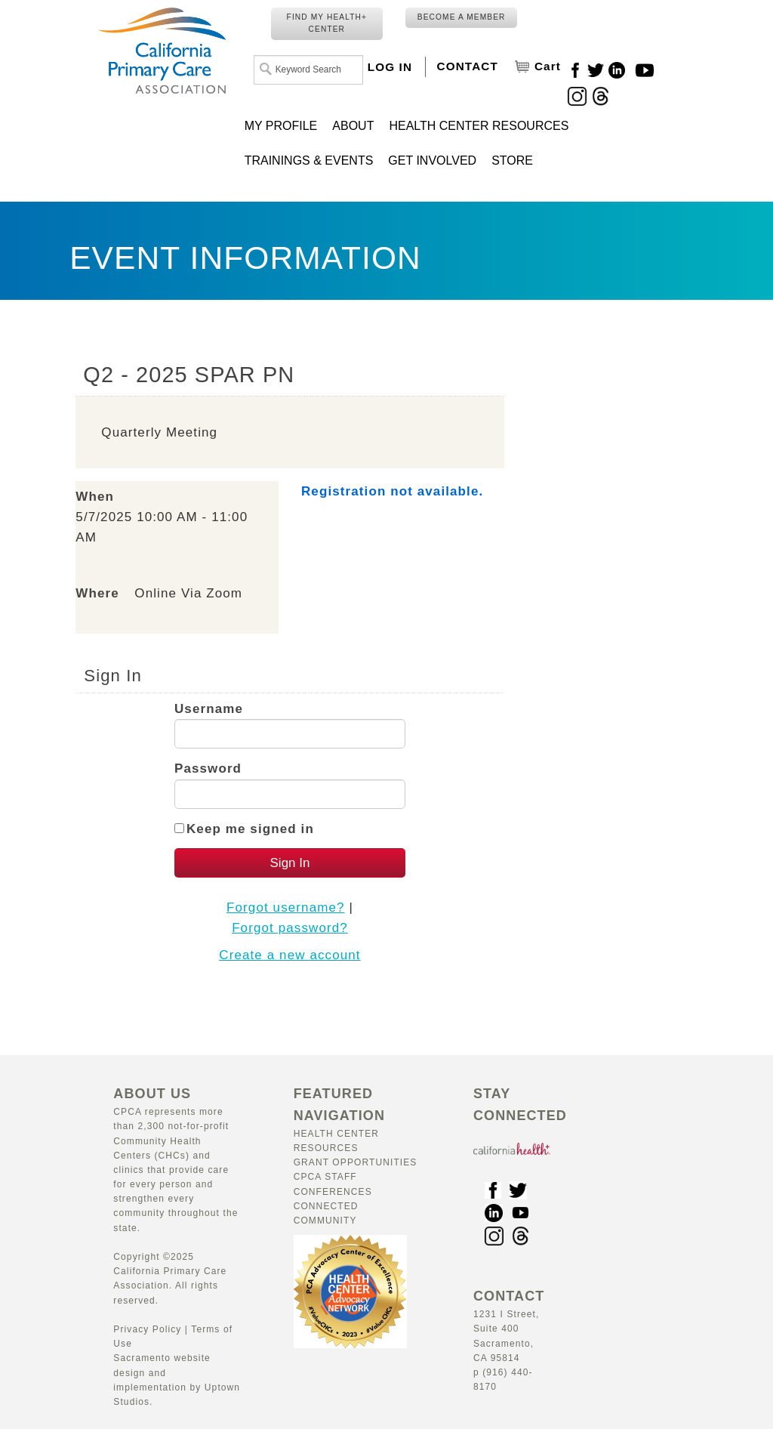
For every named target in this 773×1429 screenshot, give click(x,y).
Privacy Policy (147, 1329)
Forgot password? (290, 928)
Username (208, 709)
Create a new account (289, 955)
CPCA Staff (325, 1176)
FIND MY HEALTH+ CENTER (327, 23)
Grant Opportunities (355, 1162)
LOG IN (390, 66)
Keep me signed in (250, 829)
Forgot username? (285, 907)
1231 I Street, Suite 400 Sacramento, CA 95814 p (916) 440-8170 (508, 1342)
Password (208, 768)
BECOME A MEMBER (461, 17)
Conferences (333, 1192)
